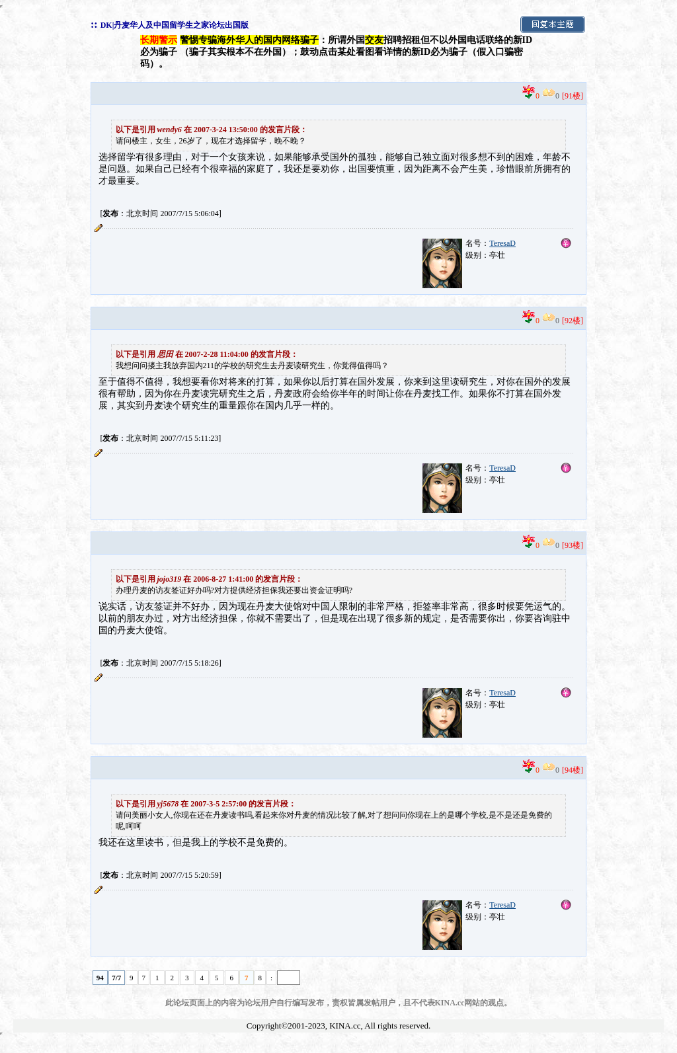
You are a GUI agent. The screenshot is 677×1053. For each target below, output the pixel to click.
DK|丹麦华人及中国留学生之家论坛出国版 (174, 25)
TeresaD (502, 243)
